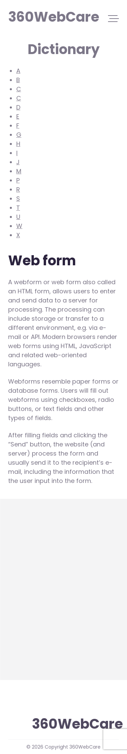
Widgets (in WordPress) (44, 550)
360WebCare (39, 16)
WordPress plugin (34, 602)
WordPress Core (33, 619)
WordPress (24, 585)
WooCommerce (32, 567)
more (16, 654)
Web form (23, 636)
